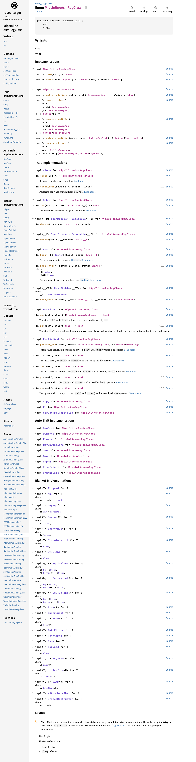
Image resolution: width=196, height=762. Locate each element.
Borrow (52, 517)
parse (49, 79)
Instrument (56, 613)
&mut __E (82, 239)
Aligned (53, 488)
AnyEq (52, 505)
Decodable (79, 218)
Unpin (47, 461)
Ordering (132, 344)
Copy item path (86, 7)
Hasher (59, 254)
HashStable (62, 288)
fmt (42, 205)
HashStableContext (57, 294)
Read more (79, 180)
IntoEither (56, 630)
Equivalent (60, 563)
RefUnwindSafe (53, 444)
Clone (47, 170)
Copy (46, 401)
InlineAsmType (58, 110)
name (49, 74)
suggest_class (55, 100)
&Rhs (67, 325)
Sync (46, 456)
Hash (46, 249)
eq (41, 314)
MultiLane (48, 688)
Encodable (79, 234)
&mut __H (92, 254)
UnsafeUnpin (51, 467)
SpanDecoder (59, 218)
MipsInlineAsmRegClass (59, 69)
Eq (44, 407)
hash (43, 254)
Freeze (48, 439)
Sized (50, 275)
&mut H (96, 265)
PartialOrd (51, 339)
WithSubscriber (59, 693)
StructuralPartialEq (58, 412)
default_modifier (57, 137)
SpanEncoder (59, 234)
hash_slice (47, 265)
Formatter (73, 205)
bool (106, 314)
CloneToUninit (58, 540)
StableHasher (125, 299)
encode (44, 239)
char (131, 94)
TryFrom (58, 658)
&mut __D (72, 224)
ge (41, 388)
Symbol (70, 74)
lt (41, 355)
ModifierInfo (61, 132)
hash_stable (48, 299)
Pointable (55, 635)
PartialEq (50, 309)
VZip (56, 681)
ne (41, 325)
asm (51, 3)
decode (44, 224)
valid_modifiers (56, 94)
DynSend (48, 428)
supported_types (56, 143)
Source (38, 11)
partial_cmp (48, 344)
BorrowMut (55, 528)
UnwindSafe (51, 472)
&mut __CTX (85, 299)
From (51, 607)
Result (83, 79)
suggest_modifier (57, 119)
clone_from (47, 186)
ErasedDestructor (60, 699)
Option (47, 113)
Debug (47, 200)
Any (50, 493)
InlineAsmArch (97, 94)
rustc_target (41, 3)
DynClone (54, 551)
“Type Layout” (119, 725)
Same (51, 641)
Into (56, 618)
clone (43, 175)
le (41, 366)
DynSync (48, 433)
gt (41, 377)
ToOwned (53, 646)
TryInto (58, 670)
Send (46, 450)
